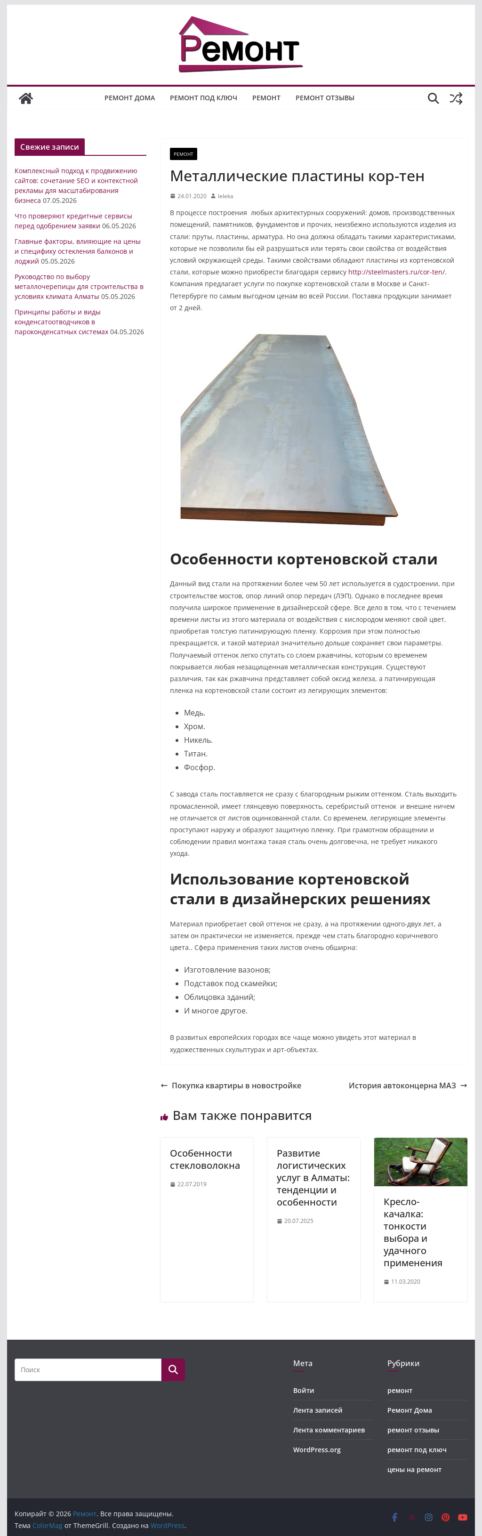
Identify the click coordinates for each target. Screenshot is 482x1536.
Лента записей (318, 1410)
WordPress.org (317, 1449)
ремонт (266, 97)
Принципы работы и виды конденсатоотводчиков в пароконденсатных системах (61, 321)
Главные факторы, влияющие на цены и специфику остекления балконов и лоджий (78, 251)
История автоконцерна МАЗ (408, 1085)
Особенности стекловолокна (205, 1159)
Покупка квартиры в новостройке (231, 1085)
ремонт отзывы (325, 97)
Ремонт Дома (129, 97)
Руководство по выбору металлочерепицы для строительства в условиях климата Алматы (79, 286)
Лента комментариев (329, 1429)
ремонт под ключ (203, 97)
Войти (303, 1390)
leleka (225, 196)
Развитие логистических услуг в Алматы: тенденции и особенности (313, 1177)
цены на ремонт (414, 1469)
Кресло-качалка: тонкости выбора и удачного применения (413, 1232)
